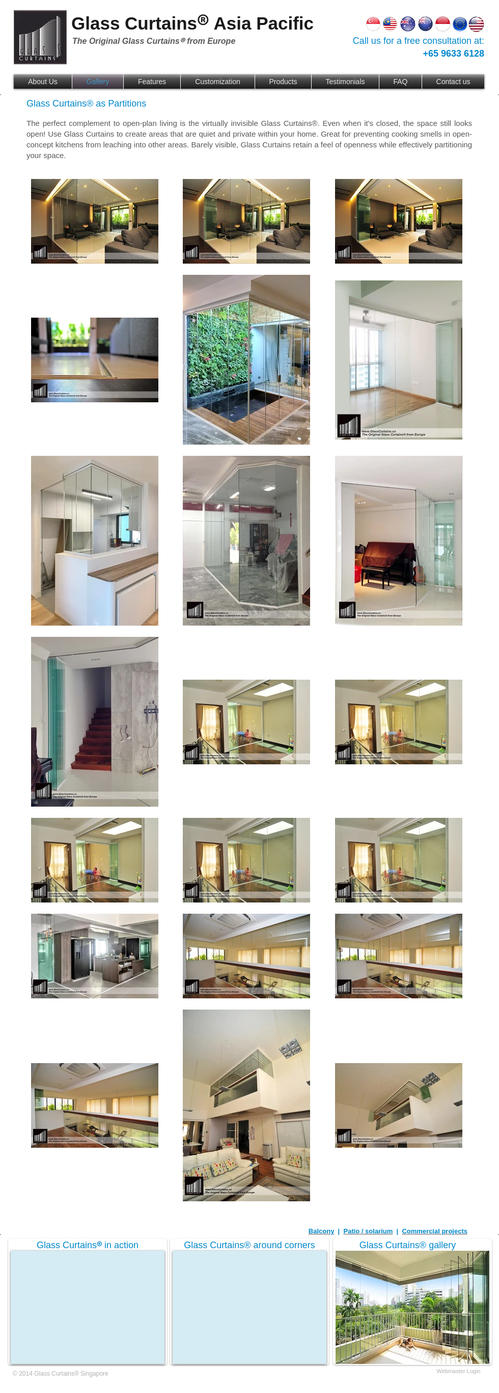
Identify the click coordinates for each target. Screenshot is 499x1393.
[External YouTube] (87, 1307)
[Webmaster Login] (458, 1371)
